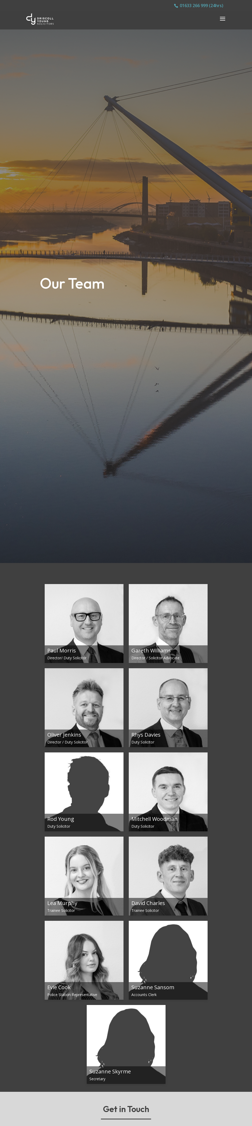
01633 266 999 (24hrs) (201, 5)
